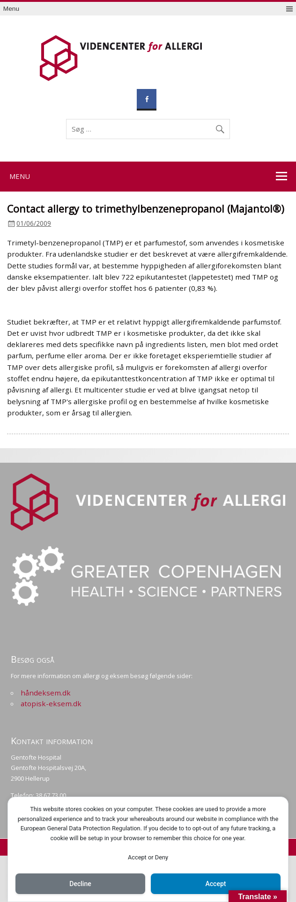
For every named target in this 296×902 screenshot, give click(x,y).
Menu (11, 8)
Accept (216, 883)
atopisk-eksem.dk (51, 703)
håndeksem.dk (46, 692)
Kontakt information (52, 740)
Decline (80, 883)
